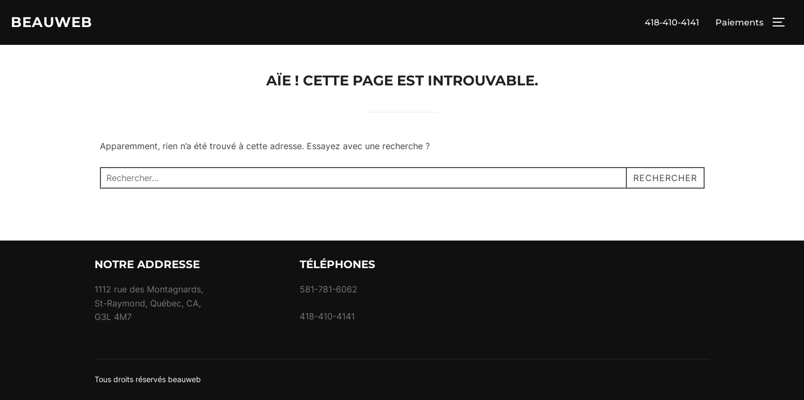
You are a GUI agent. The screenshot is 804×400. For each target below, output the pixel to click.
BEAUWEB (51, 22)
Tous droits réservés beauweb (147, 379)
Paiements (739, 22)
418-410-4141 (672, 22)
